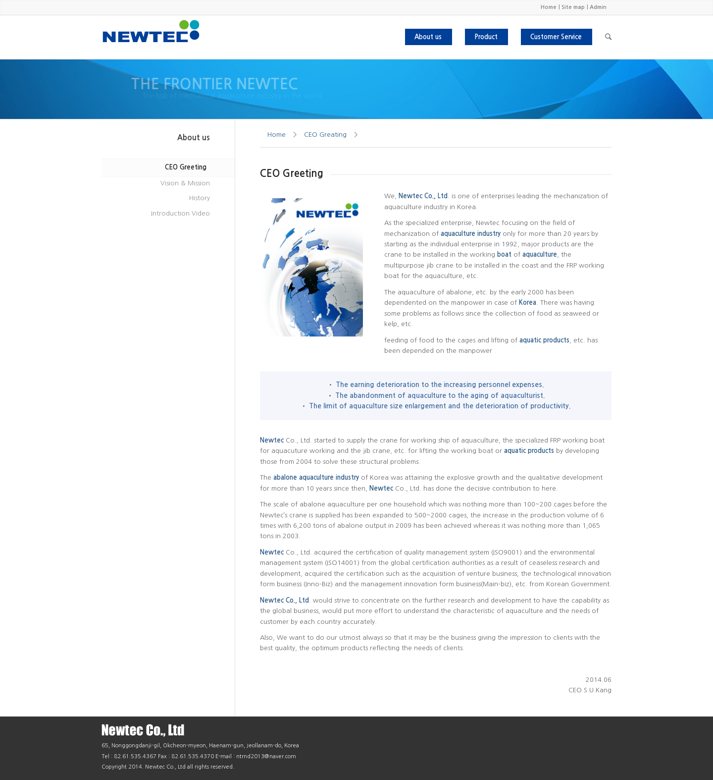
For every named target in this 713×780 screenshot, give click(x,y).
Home (549, 7)
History (199, 198)
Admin (598, 7)
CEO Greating (325, 134)
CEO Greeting (185, 167)
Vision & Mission (185, 183)
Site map (573, 7)
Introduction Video (180, 213)
